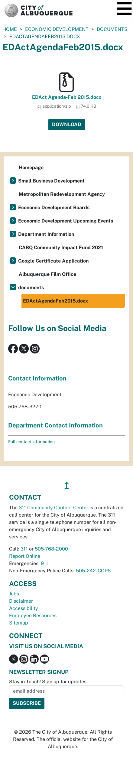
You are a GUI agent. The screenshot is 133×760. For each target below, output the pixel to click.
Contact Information (37, 378)
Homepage (31, 167)
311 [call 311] (24, 549)
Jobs (14, 594)
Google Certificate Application (53, 261)
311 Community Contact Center (53, 508)
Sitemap (18, 623)
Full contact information (31, 441)
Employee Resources (33, 615)
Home (9, 29)
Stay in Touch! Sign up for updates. (48, 682)
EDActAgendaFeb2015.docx (55, 301)
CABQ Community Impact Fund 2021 (61, 247)
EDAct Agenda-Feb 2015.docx (66, 97)
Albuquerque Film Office (47, 274)
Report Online (24, 556)
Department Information (46, 234)
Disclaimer (21, 601)
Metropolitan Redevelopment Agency (62, 194)
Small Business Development (51, 181)
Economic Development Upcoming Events (65, 221)
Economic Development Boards (53, 207)
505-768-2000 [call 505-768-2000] (51, 549)
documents (112, 29)
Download (66, 124)
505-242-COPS (93, 571)
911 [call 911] (44, 563)
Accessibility (23, 608)
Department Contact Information (55, 425)
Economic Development (57, 29)
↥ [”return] (67, 485)
